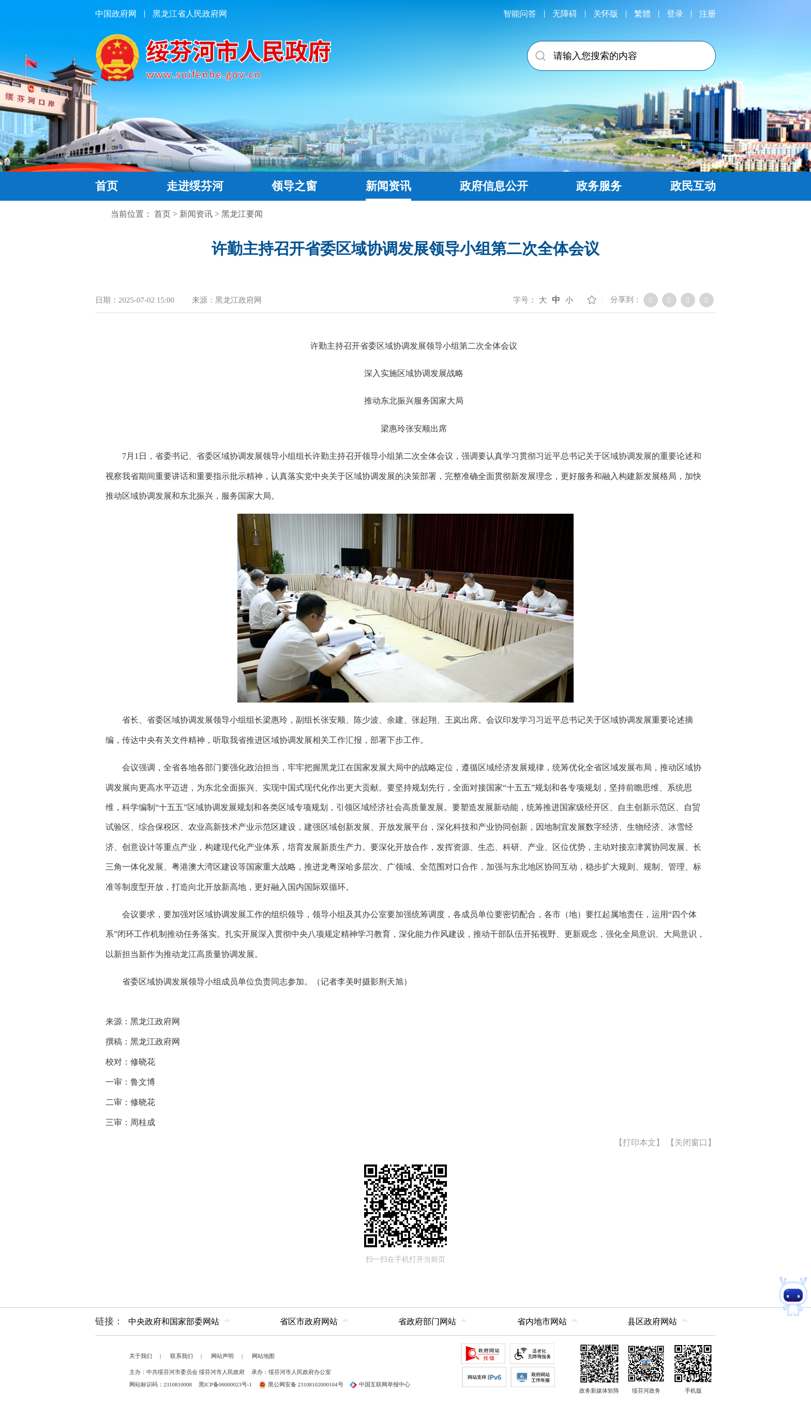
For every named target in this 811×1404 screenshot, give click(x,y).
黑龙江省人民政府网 (190, 13)
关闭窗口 (691, 1142)
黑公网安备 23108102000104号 (301, 1384)
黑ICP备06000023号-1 (225, 1384)
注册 (707, 13)
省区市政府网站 (309, 1321)
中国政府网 (116, 13)
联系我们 (181, 1356)
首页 (162, 214)
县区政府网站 (652, 1321)
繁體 (642, 13)
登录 (675, 13)
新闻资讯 (196, 214)
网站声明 (222, 1356)
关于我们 (140, 1356)
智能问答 (519, 13)
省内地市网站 (542, 1321)
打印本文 (639, 1142)
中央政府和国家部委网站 (173, 1321)
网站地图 (263, 1356)
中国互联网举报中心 (380, 1384)
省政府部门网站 (427, 1321)
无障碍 (564, 13)
